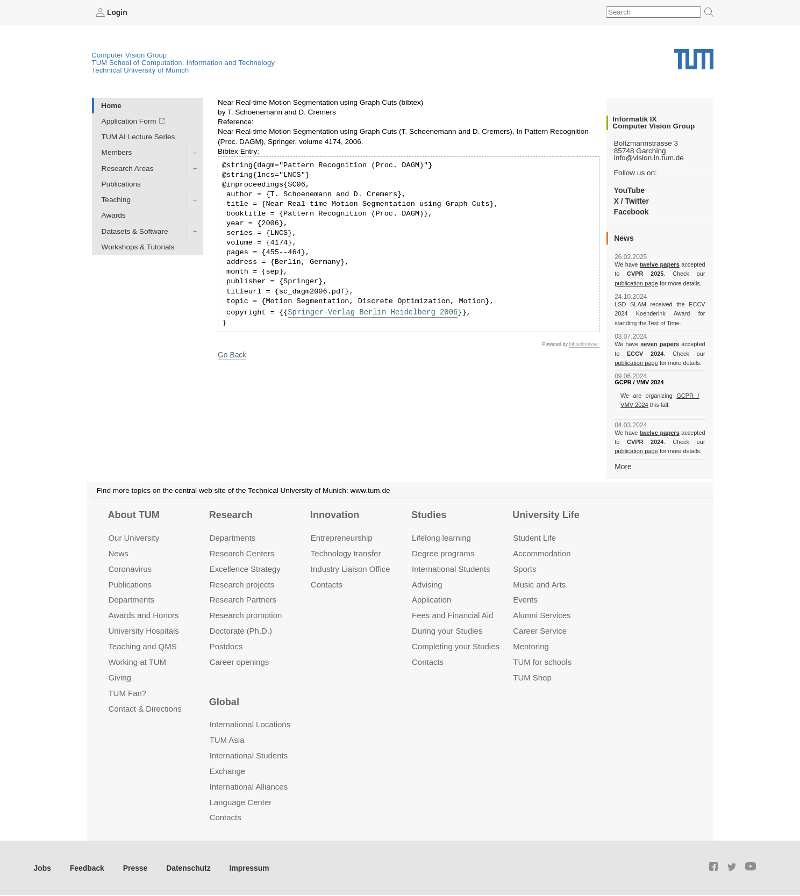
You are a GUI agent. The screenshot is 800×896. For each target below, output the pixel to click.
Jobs (42, 867)
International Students (451, 567)
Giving (119, 677)
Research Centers (242, 552)
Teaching (116, 200)
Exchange (228, 770)
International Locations (250, 723)
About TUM (133, 514)
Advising (427, 583)
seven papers (660, 344)
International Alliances (249, 785)
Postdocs (226, 645)
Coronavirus (130, 567)
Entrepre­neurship (342, 536)
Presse (134, 867)
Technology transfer (346, 552)
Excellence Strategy (245, 567)
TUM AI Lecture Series (138, 137)
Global (224, 701)
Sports (524, 567)
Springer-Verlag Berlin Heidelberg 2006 (371, 311)
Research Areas (128, 168)
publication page (636, 282)
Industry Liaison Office (350, 567)
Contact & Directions (144, 707)
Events (525, 599)
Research (231, 514)
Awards (114, 215)
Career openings (239, 661)
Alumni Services (541, 614)
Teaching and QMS (142, 645)
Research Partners (243, 599)
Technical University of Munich (140, 70)
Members (117, 152)
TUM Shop (532, 677)
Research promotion (246, 614)
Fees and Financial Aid (452, 614)
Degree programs (443, 552)
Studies (428, 514)
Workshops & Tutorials (138, 246)
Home (111, 105)
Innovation (334, 514)
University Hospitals (143, 630)
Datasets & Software (135, 231)
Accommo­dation (541, 552)
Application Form (129, 121)
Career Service (540, 630)
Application (431, 599)
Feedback (86, 867)
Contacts (326, 583)
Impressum (245, 867)
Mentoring (531, 645)
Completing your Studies (455, 645)
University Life (546, 514)
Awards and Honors (143, 614)
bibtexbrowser (584, 343)
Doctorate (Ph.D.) (241, 630)
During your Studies (447, 630)
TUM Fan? (127, 692)
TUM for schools (542, 661)
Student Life (534, 536)
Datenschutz (186, 867)
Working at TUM (137, 661)
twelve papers (660, 264)
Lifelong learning (441, 536)
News (118, 552)
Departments (131, 599)
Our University (133, 536)
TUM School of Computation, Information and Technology (183, 63)
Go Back (232, 354)
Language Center (241, 801)
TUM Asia (227, 738)
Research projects (242, 583)
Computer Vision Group (129, 55)
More (623, 466)
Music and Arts (539, 583)
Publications (121, 184)
